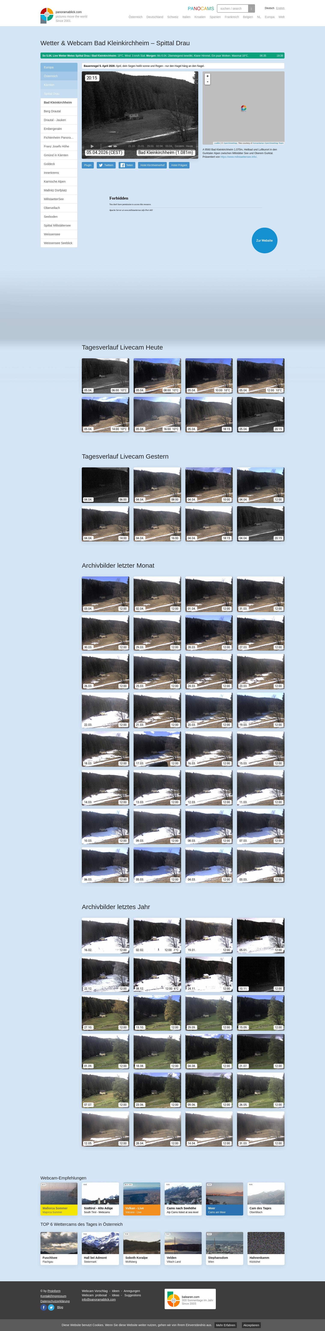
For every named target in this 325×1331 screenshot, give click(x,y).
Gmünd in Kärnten (56, 155)
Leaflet (217, 143)
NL (259, 16)
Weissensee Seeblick (58, 243)
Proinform (54, 1290)
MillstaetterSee (54, 199)
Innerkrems (51, 172)
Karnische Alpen (55, 181)
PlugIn (87, 165)
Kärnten (49, 85)
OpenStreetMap (230, 143)
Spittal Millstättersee (57, 225)
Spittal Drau (52, 93)
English (280, 8)
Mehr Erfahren (225, 1325)
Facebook (43, 1307)
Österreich (136, 16)
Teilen (129, 165)
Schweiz (172, 16)
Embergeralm (53, 129)
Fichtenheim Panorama (59, 137)
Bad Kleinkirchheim (58, 102)
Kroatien (200, 16)
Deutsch (269, 8)
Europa (269, 16)
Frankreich (232, 16)
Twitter (51, 1307)
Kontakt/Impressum (53, 1296)
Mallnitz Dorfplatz (55, 190)
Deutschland (154, 16)
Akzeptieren (251, 1325)
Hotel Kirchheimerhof (152, 165)
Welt (282, 16)
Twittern (108, 165)
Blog (60, 1307)
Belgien (248, 16)
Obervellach (52, 208)
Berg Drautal (52, 111)
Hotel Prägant (179, 165)
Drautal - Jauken (55, 120)
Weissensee (52, 234)
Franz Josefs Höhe (56, 146)
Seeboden (51, 216)
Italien (186, 16)
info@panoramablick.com (99, 1299)
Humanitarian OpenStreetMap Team (268, 143)
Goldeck (49, 164)
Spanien (215, 16)
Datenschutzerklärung (55, 1301)
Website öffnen (178, 240)
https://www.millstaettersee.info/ (238, 156)
